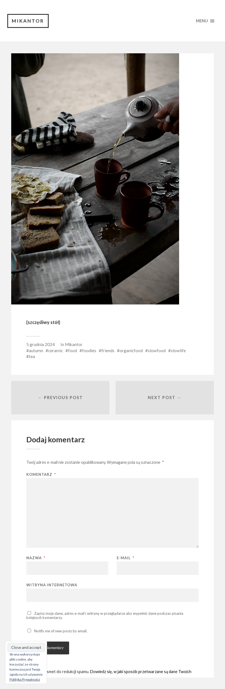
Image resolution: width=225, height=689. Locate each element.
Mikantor (28, 21)
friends (107, 350)
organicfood (131, 350)
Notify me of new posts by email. (60, 631)
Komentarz (41, 474)
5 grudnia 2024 (40, 344)
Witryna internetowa (51, 585)
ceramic (55, 350)
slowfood (157, 350)
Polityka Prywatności (25, 679)
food (72, 350)
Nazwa (35, 558)
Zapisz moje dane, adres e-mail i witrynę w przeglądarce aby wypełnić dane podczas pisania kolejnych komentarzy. (104, 615)
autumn (36, 350)
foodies (89, 350)
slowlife (178, 350)
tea (32, 356)
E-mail (125, 558)
